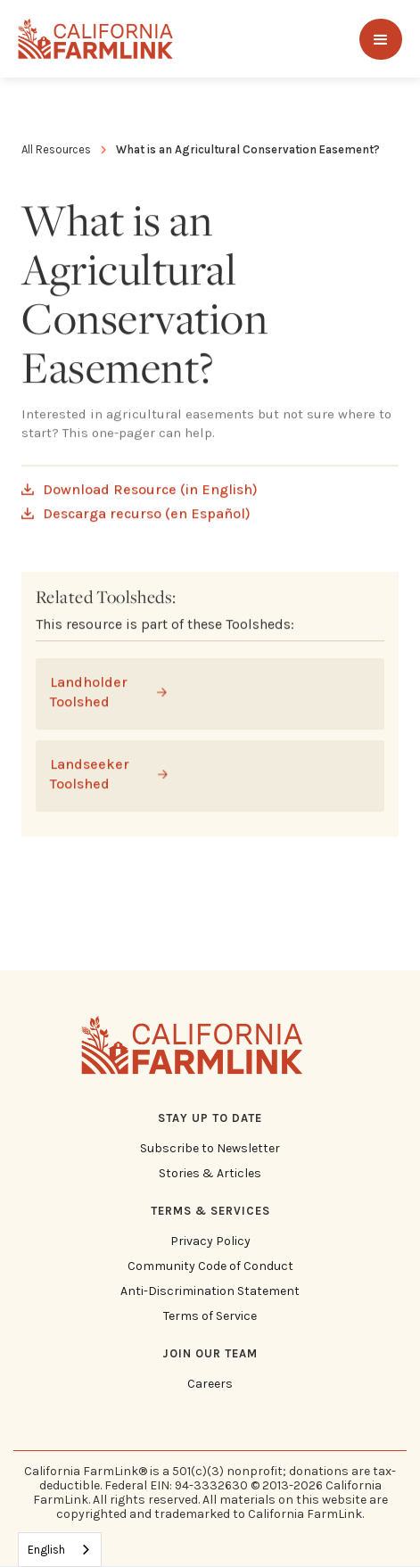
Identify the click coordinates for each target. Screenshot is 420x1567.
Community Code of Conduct (210, 1266)
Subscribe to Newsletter (210, 1149)
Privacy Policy (210, 1241)
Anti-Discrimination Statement (210, 1291)
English (46, 1549)
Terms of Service (210, 1316)
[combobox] (60, 1549)
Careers (210, 1384)
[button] (380, 39)
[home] (96, 39)
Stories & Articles (210, 1174)
